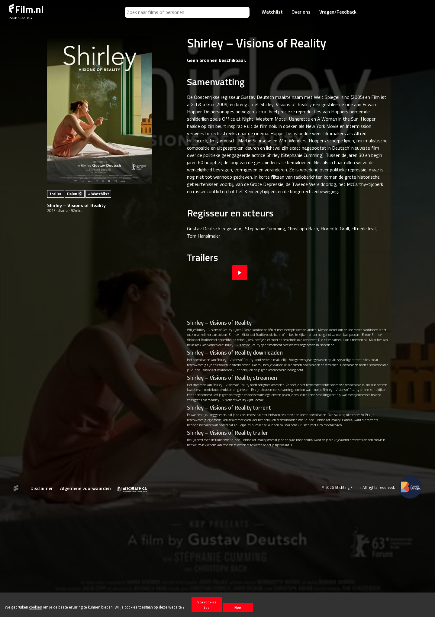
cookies (35, 607)
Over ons (301, 11)
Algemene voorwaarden (85, 488)
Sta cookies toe (206, 604)
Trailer (55, 194)
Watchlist (272, 11)
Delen (74, 194)
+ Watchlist (98, 194)
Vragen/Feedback (337, 11)
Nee (237, 607)
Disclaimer (42, 488)
